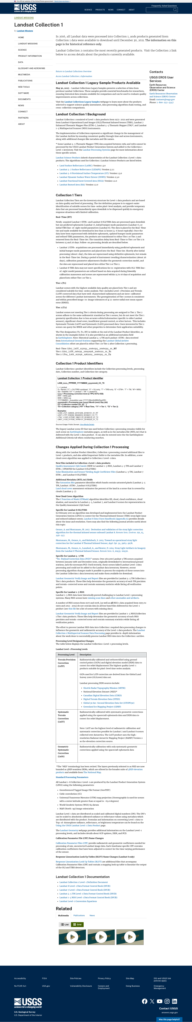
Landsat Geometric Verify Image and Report (77, 578)
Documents (24, 99)
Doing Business (133, 986)
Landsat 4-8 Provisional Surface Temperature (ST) (84, 173)
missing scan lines (97, 598)
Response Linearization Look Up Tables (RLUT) (79, 861)
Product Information (30, 56)
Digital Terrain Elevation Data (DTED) (101, 699)
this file (72, 608)
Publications (25, 81)
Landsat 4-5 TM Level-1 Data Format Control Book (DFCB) (88, 893)
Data (20, 62)
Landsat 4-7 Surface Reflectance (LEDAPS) (80, 169)
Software (23, 93)
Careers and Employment (104, 987)
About (131, 10)
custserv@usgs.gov (165, 99)
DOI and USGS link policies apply (162, 979)
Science (88, 10)
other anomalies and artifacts (124, 598)
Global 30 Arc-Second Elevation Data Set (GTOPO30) (108, 703)
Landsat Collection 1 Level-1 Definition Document (84, 882)
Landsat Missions (24, 17)
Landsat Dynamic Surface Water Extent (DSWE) (83, 177)
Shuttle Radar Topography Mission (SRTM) (104, 688)
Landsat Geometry (69, 830)
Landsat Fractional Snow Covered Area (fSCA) (82, 181)
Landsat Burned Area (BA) (72, 184)
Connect (121, 10)
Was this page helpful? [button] (169, 1019)
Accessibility (20, 978)
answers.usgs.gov (170, 1012)
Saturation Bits (67, 482)
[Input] (162, 9)
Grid (79, 924)
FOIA (44, 978)
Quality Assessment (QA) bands (71, 466)
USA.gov (46, 986)
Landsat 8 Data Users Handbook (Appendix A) (106, 519)
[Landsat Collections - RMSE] (130, 937)
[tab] (63, 915)
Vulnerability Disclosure (81, 986)
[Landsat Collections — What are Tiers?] (101, 937)
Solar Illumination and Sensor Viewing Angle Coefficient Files (86, 472)
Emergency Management (160, 987)
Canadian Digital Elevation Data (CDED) (102, 695)
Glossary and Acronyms (31, 68)
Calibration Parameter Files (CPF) (72, 843)
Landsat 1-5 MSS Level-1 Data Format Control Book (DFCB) (88, 897)
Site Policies (75, 978)
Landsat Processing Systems (96, 150)
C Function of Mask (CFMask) (74, 499)
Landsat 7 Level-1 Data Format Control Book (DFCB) (85, 890)
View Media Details (87, 425)
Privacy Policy (104, 978)
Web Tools (24, 87)
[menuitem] (88, 8)
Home (21, 37)
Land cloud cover (64, 488)
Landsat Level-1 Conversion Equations (78, 901)
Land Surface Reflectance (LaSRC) (76, 165)
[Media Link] (101, 399)
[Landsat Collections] (72, 937)
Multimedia (24, 74)
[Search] (175, 9)
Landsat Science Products (68, 157)
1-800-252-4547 (165, 102)
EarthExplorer (65, 338)
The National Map (92, 772)
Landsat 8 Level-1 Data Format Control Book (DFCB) (85, 886)
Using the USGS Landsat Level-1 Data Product (78, 825)
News (110, 10)
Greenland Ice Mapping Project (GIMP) (102, 707)
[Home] (25, 12)
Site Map (130, 978)
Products (100, 10)
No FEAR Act (20, 986)
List (67, 924)
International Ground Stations (76, 340)
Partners (23, 118)
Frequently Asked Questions (164, 6)
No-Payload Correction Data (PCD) (74, 559)
